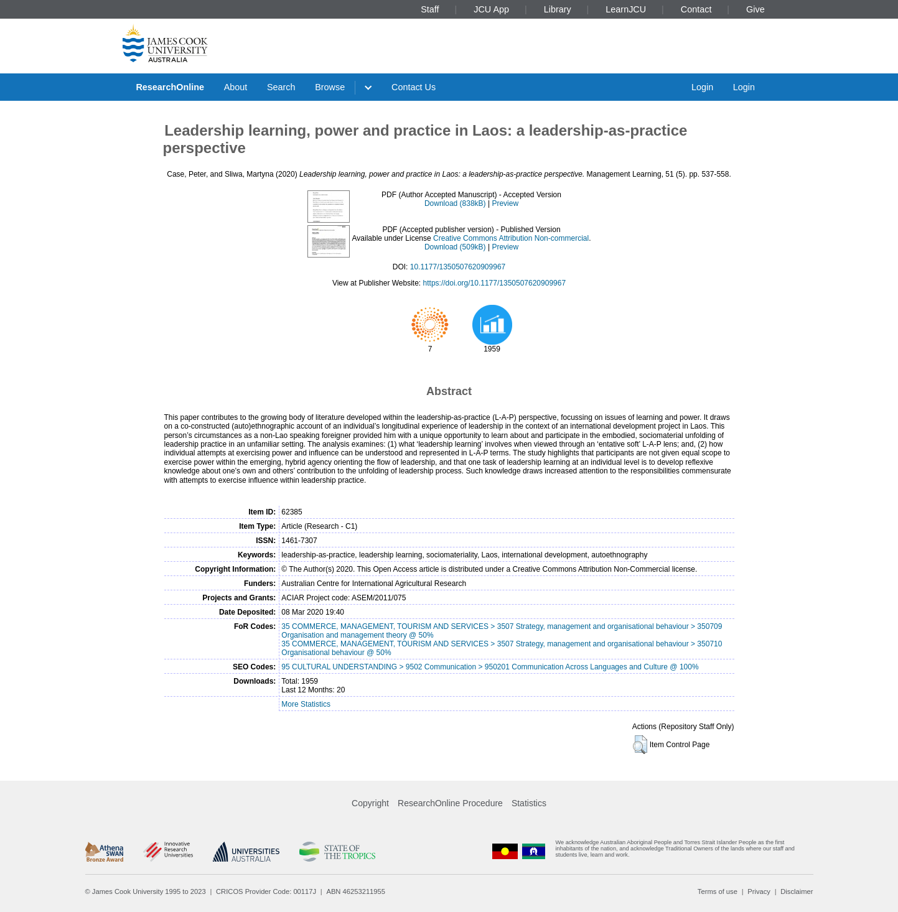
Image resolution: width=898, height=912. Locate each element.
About (236, 87)
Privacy (758, 891)
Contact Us (413, 87)
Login (702, 87)
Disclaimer (796, 891)
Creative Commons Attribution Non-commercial (511, 238)
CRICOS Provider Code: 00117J (266, 891)
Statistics (529, 803)
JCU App (491, 9)
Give (755, 9)
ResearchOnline (170, 87)
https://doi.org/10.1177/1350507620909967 (494, 283)
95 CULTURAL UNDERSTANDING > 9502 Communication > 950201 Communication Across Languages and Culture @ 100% (489, 667)
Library (557, 9)
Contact (696, 9)
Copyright (370, 803)
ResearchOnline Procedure (450, 803)
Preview (505, 203)
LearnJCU (626, 9)
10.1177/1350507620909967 (458, 267)
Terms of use (717, 891)
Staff (430, 9)
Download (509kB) (455, 247)
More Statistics (305, 704)
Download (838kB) (455, 203)
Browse (330, 87)
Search (281, 87)
